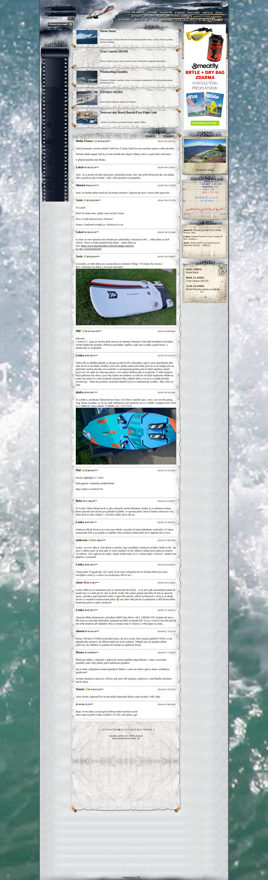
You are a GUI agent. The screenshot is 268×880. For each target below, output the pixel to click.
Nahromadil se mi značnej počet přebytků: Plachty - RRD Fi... (202, 243)
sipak (186, 242)
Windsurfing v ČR (131, 877)
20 (150, 729)
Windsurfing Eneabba (114, 71)
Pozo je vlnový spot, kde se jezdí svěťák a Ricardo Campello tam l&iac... (133, 61)
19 (147, 729)
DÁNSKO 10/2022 (111, 92)
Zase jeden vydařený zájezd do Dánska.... (119, 101)
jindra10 (188, 230)
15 (135, 729)
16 (138, 729)
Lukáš (187, 236)
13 (128, 729)
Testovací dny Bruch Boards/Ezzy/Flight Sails (128, 112)
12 (125, 729)
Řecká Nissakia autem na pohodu (203, 288)
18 (144, 729)
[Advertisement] (134, 842)
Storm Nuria (108, 31)
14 (131, 729)
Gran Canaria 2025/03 (114, 51)
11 (122, 729)
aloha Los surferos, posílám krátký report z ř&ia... (123, 122)
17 (141, 729)
